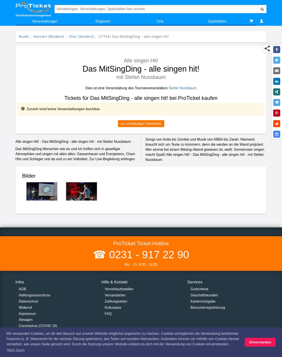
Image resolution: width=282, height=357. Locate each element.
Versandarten (115, 295)
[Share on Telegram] (276, 102)
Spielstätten (217, 21)
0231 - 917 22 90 (147, 254)
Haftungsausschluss (34, 295)
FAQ (108, 314)
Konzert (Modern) (48, 36)
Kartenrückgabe (203, 301)
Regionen (103, 21)
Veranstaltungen (45, 21)
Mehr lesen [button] (15, 350)
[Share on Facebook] (276, 49)
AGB (22, 289)
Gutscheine (199, 289)
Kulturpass (113, 307)
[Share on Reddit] (276, 123)
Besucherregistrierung (208, 307)
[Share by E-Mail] (276, 70)
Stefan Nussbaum (183, 88)
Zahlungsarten (116, 301)
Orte (160, 21)
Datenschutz (28, 301)
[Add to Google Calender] (276, 134)
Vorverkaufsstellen (119, 289)
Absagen (26, 320)
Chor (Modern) (81, 36)
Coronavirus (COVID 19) (38, 326)
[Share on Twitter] (276, 60)
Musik (24, 36)
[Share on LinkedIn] (276, 81)
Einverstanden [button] (260, 342)
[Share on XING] (276, 91)
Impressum (27, 314)
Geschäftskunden (204, 295)
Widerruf (25, 307)
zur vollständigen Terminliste (141, 123)
